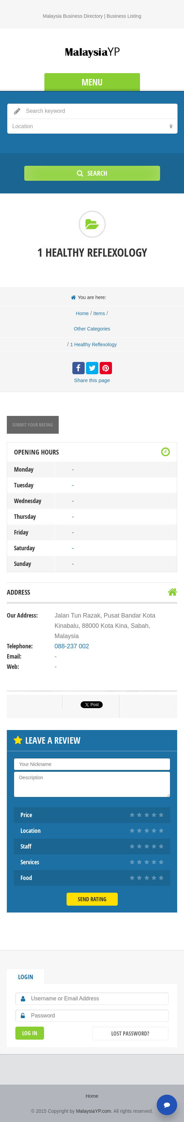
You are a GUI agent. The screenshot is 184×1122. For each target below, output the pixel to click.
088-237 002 (72, 646)
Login (25, 977)
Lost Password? (130, 1033)
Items (99, 313)
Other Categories (92, 329)
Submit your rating (32, 424)
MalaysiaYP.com (93, 1111)
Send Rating (92, 899)
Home (82, 313)
